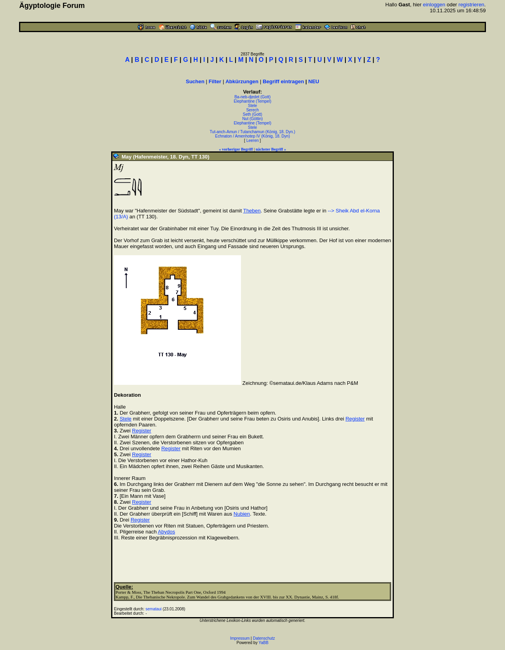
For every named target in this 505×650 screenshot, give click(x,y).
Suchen (195, 81)
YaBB (263, 642)
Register (354, 419)
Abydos (166, 532)
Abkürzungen (242, 81)
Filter (215, 81)
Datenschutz (264, 638)
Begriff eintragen (283, 81)
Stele (252, 105)
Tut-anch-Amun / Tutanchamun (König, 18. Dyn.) (252, 132)
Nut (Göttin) (252, 119)
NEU (313, 81)
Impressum (239, 638)
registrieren (471, 5)
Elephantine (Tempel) (253, 101)
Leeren (252, 140)
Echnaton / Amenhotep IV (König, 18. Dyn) (252, 136)
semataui (153, 609)
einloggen (434, 5)
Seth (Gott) (252, 114)
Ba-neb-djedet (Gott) (252, 97)
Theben (251, 211)
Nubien (241, 514)
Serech (252, 110)
